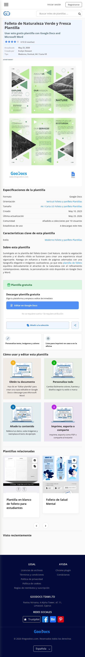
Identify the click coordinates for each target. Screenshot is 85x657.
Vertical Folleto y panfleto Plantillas (64, 201)
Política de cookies (32, 583)
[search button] (79, 13)
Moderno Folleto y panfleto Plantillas (63, 239)
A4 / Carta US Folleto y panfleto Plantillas (61, 206)
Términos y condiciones (32, 574)
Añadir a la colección (38, 325)
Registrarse (74, 4)
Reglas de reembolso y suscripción (32, 587)
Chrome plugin (63, 570)
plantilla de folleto (72, 262)
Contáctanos (63, 574)
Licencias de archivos (32, 570)
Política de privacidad (32, 579)
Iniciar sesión (54, 4)
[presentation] (36, 526)
